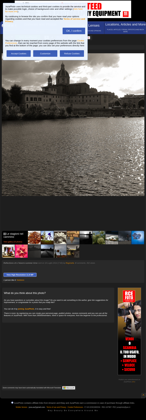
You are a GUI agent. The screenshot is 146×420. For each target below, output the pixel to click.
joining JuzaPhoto (26, 309)
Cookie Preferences (75, 407)
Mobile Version (21, 407)
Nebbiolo (20, 280)
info (133, 382)
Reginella (70, 263)
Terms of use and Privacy (56, 407)
